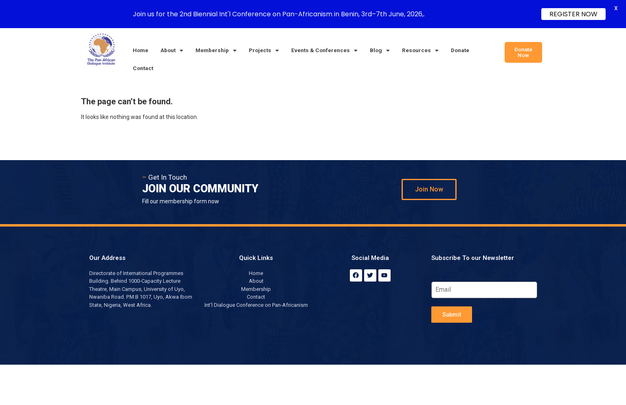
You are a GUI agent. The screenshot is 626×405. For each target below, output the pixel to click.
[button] (171, 50)
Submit (451, 314)
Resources (420, 50)
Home (140, 50)
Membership (216, 50)
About (171, 50)
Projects (264, 50)
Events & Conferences (324, 50)
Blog (380, 50)
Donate (460, 50)
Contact (143, 68)
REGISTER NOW (573, 14)
